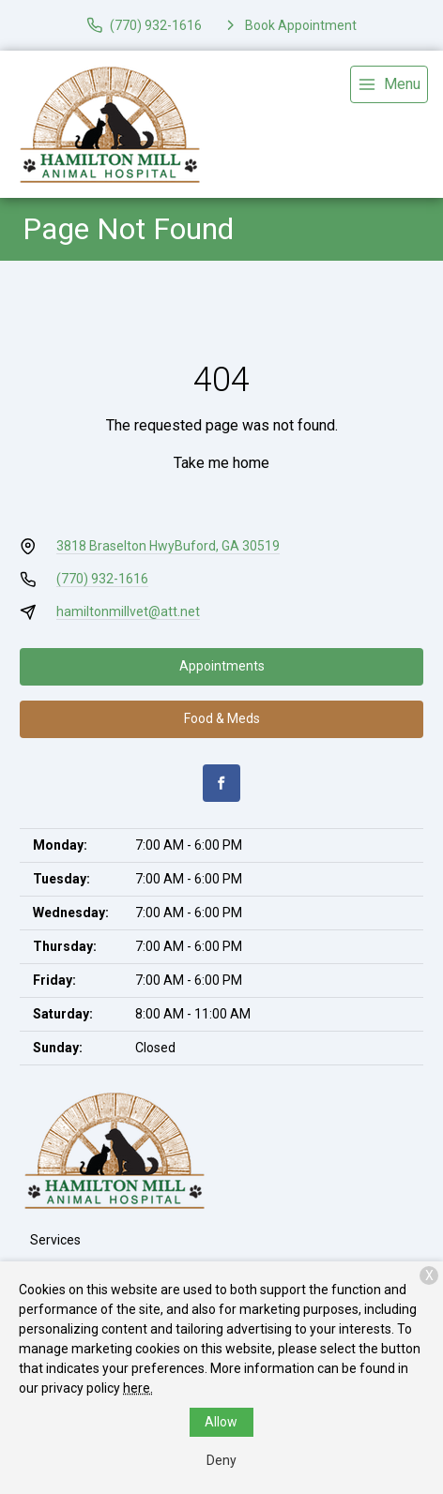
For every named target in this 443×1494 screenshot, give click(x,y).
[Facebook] (221, 783)
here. (138, 1388)
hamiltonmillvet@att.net (128, 611)
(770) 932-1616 (102, 578)
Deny (221, 1460)
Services (55, 1239)
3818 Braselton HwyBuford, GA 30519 (168, 545)
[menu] (389, 84)
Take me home (221, 463)
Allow (221, 1421)
